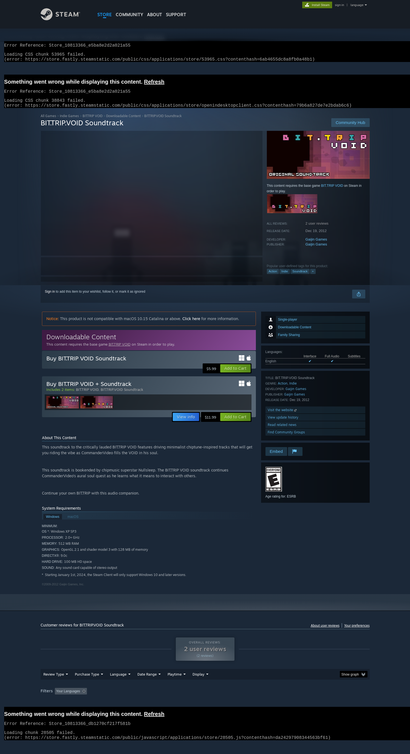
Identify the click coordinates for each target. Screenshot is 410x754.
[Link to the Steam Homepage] (60, 18)
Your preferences (357, 632)
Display (198, 681)
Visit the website (283, 416)
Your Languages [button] (68, 698)
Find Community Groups (286, 439)
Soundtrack (300, 277)
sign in (339, 5)
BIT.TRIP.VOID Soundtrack (122, 396)
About (154, 14)
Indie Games (69, 122)
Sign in (50, 298)
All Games (48, 122)
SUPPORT (176, 14)
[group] (205, 698)
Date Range (147, 681)
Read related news (282, 431)
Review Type (53, 681)
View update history (283, 424)
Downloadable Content (123, 122)
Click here (191, 325)
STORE (104, 14)
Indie (284, 277)
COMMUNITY (129, 14)
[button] (235, 375)
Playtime (175, 681)
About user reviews (325, 632)
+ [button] (313, 277)
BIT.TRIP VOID (93, 122)
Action (273, 277)
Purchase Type (87, 681)
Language (118, 681)
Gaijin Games (316, 246)
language (356, 5)
